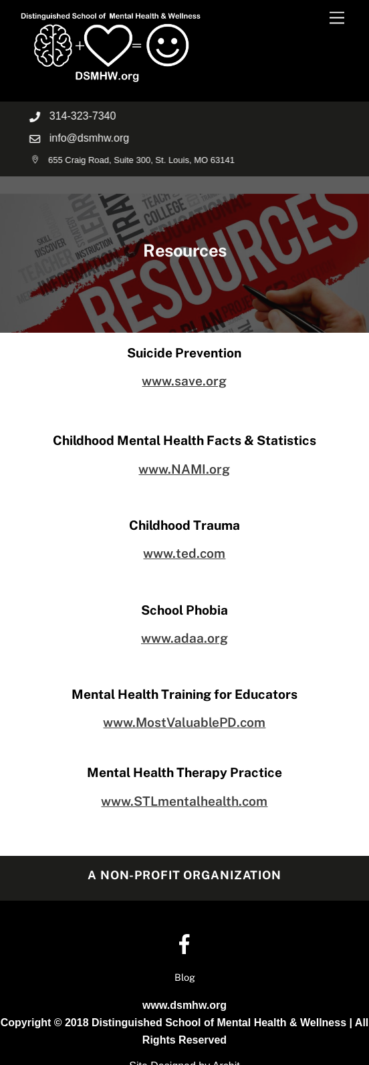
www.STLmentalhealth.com (184, 801)
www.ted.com (184, 553)
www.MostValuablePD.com (184, 722)
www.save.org (184, 380)
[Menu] (337, 18)
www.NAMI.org (184, 469)
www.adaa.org (184, 638)
